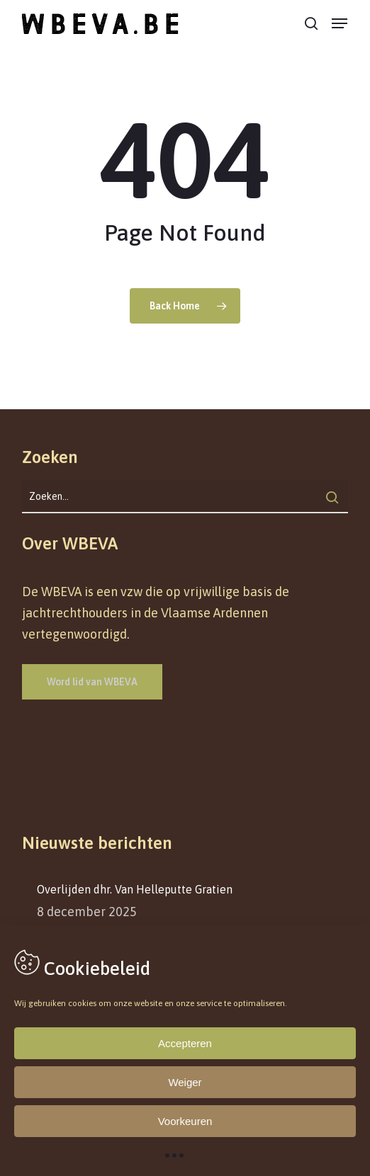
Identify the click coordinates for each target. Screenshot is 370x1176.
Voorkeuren (185, 1121)
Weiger (184, 1082)
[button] (339, 23)
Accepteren (185, 1043)
